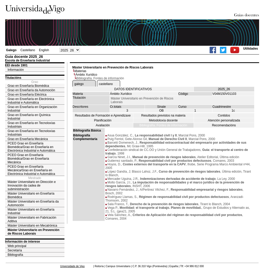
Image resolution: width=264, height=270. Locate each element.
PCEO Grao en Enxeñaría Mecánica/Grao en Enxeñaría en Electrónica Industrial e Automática (31, 170)
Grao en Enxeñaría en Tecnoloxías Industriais (31, 124)
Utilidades (250, 48)
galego (79, 84)
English (44, 50)
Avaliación (103, 125)
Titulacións (13, 78)
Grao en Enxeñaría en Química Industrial (29, 116)
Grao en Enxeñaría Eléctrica (27, 94)
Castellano (27, 50)
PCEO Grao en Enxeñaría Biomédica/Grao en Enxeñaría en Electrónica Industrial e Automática (31, 147)
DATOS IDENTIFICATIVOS (133, 89)
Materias (80, 71)
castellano (106, 84)
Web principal (17, 246)
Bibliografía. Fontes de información (163, 125)
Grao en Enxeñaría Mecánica (28, 139)
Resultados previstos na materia (163, 115)
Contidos (224, 115)
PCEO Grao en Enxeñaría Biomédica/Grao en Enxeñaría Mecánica (28, 158)
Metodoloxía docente (163, 120)
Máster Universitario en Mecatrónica (32, 225)
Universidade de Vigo (72, 266)
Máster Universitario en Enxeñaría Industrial (31, 211)
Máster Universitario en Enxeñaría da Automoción (33, 203)
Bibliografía (15, 255)
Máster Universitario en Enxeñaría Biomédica (31, 195)
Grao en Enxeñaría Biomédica (28, 86)
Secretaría (15, 250)
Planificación (102, 120)
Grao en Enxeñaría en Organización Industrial (32, 108)
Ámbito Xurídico (86, 74)
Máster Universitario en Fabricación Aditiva (32, 219)
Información (16, 70)
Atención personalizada (224, 120)
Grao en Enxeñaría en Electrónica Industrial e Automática (31, 100)
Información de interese (22, 241)
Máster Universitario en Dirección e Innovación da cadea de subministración (32, 185)
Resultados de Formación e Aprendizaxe (102, 115)
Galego (11, 50)
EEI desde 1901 (16, 65)
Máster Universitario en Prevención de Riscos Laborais (34, 231)
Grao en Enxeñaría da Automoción (31, 90)
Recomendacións (224, 125)
